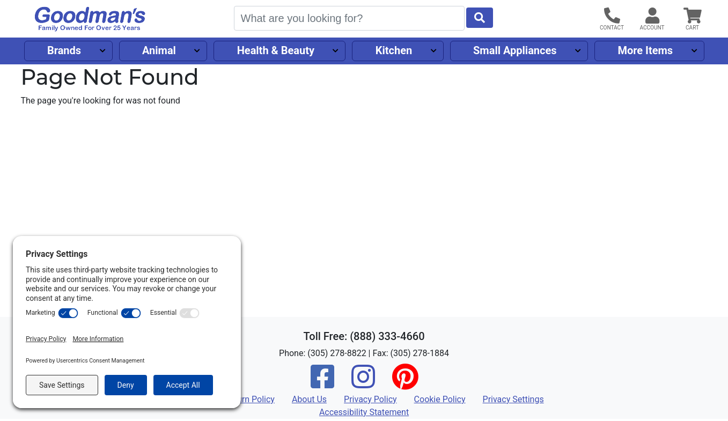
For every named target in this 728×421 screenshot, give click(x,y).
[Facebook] (322, 384)
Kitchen (394, 50)
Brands (64, 50)
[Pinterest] (405, 384)
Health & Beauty (275, 50)
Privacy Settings (513, 399)
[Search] (349, 18)
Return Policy (249, 399)
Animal (159, 50)
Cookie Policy (440, 399)
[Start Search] (479, 18)
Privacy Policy (370, 399)
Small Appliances (515, 50)
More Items (645, 50)
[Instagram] (363, 384)
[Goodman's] (90, 19)
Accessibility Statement (364, 412)
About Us (309, 399)
